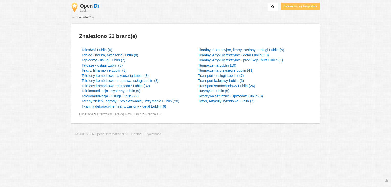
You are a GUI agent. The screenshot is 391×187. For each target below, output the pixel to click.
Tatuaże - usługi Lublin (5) (102, 65)
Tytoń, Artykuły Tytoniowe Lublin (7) (226, 101)
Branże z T (153, 114)
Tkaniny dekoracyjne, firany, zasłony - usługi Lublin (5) (241, 50)
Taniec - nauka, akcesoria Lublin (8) (110, 55)
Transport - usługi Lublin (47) (221, 76)
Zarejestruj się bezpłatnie (300, 6)
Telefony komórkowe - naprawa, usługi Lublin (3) (120, 81)
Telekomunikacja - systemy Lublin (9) (111, 91)
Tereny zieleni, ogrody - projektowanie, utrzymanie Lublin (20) (130, 101)
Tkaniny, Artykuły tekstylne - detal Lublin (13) (233, 55)
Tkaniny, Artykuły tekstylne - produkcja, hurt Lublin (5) (240, 60)
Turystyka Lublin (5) (213, 91)
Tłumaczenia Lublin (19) (217, 65)
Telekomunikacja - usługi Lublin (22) (110, 96)
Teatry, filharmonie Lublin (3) (104, 70)
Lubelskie (86, 114)
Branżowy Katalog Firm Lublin (120, 114)
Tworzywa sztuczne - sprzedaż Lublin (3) (230, 96)
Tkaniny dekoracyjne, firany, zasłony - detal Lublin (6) (124, 106)
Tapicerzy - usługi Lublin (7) (103, 60)
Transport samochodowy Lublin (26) (226, 86)
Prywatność (152, 134)
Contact (136, 134)
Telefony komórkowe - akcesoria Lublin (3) (115, 76)
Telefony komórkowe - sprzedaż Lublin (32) (116, 86)
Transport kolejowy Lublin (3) (221, 81)
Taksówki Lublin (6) (97, 50)
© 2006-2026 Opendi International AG (102, 134)
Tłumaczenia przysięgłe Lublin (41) (225, 70)
